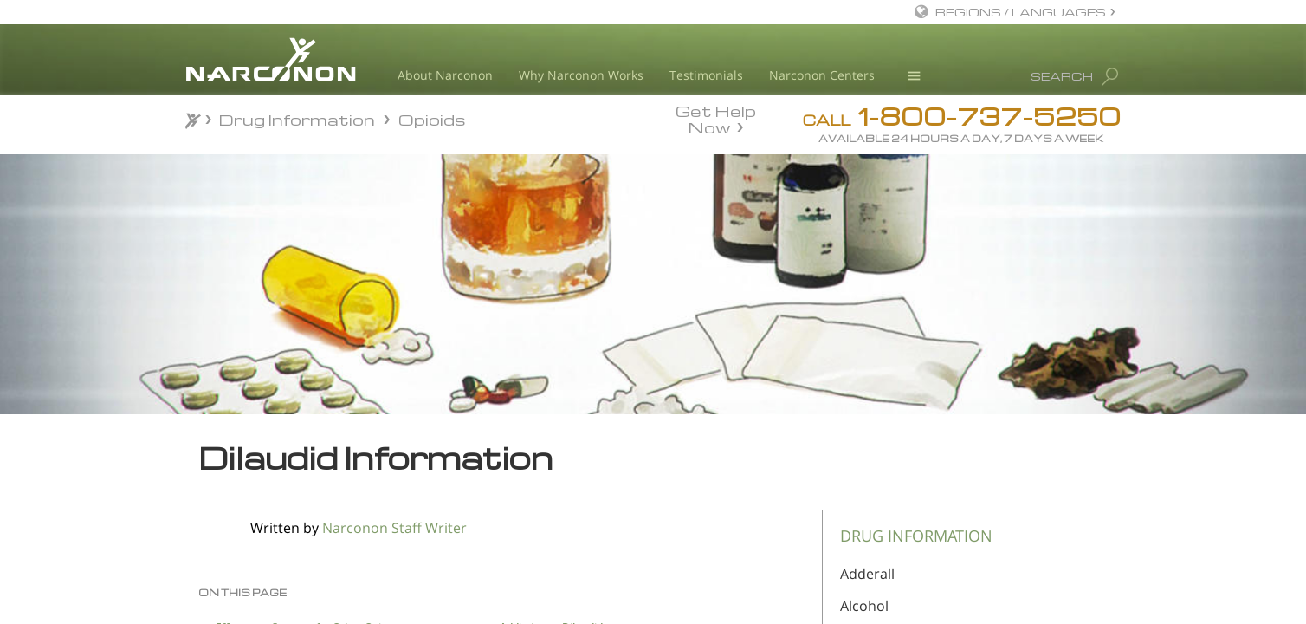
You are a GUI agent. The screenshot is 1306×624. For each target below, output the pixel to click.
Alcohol (864, 605)
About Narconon (445, 75)
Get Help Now (716, 118)
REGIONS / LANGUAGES (1020, 11)
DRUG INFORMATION (916, 535)
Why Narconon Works (581, 75)
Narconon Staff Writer (394, 527)
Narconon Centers (822, 75)
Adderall (867, 573)
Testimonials (706, 75)
